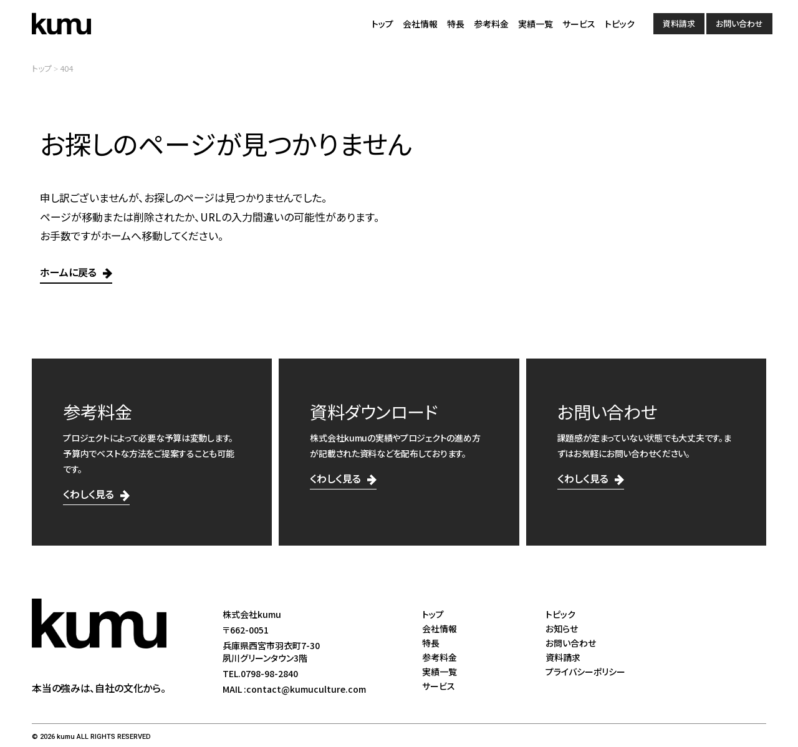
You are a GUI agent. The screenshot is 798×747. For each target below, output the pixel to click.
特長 (455, 23)
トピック (620, 23)
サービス (578, 23)
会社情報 (420, 23)
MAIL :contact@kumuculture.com (294, 689)
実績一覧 (535, 23)
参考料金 (491, 23)
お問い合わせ (739, 23)
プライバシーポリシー (585, 671)
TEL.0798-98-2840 (260, 673)
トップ (382, 23)
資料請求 (679, 23)
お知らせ (562, 628)
